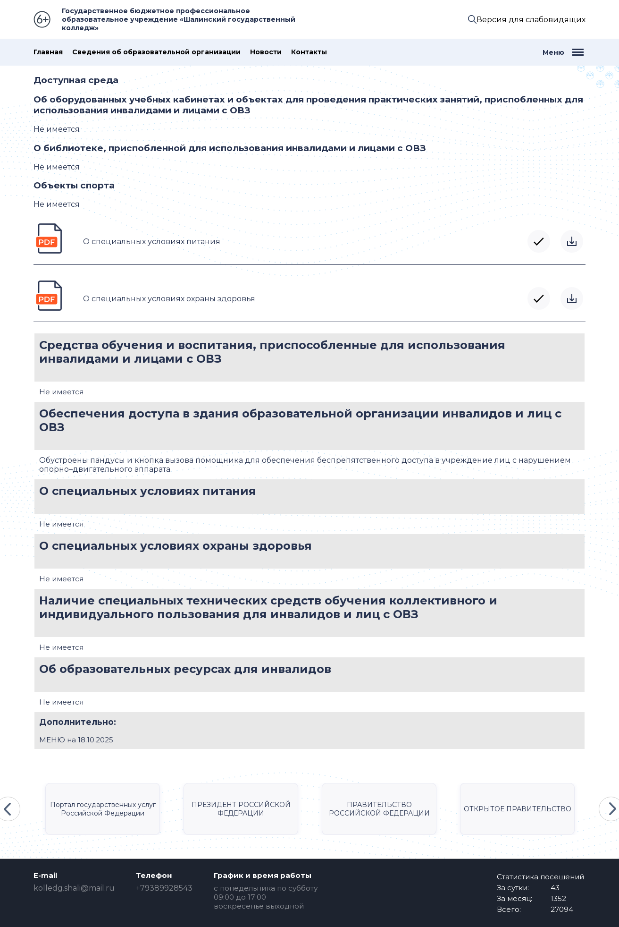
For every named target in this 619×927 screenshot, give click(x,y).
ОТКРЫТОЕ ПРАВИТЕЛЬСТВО (517, 809)
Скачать (571, 241)
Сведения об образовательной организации (156, 52)
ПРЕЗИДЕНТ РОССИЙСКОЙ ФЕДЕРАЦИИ (241, 808)
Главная (48, 52)
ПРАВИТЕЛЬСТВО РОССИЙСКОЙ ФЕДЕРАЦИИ (379, 808)
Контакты (309, 52)
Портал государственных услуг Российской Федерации (103, 808)
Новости (266, 52)
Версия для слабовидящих (531, 19)
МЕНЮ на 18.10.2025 (76, 739)
